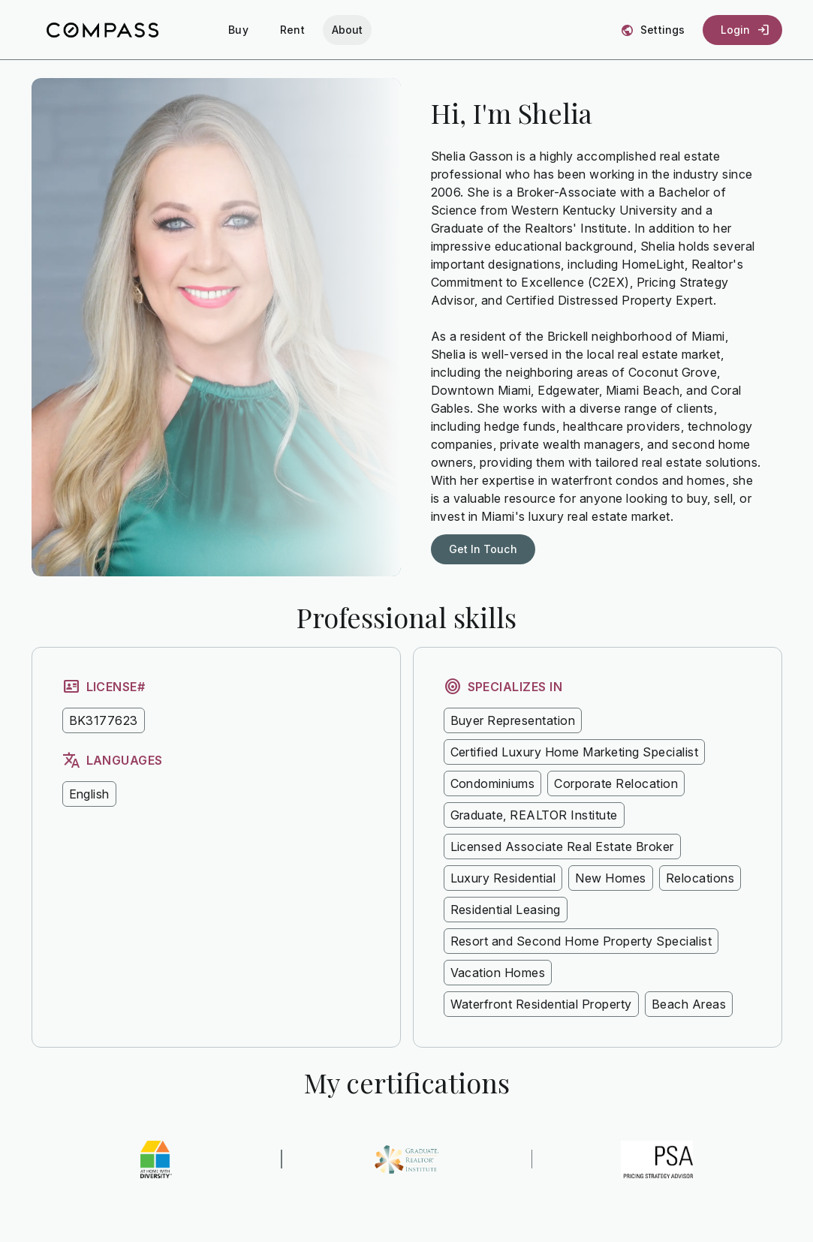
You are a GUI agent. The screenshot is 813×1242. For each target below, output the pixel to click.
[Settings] (654, 30)
